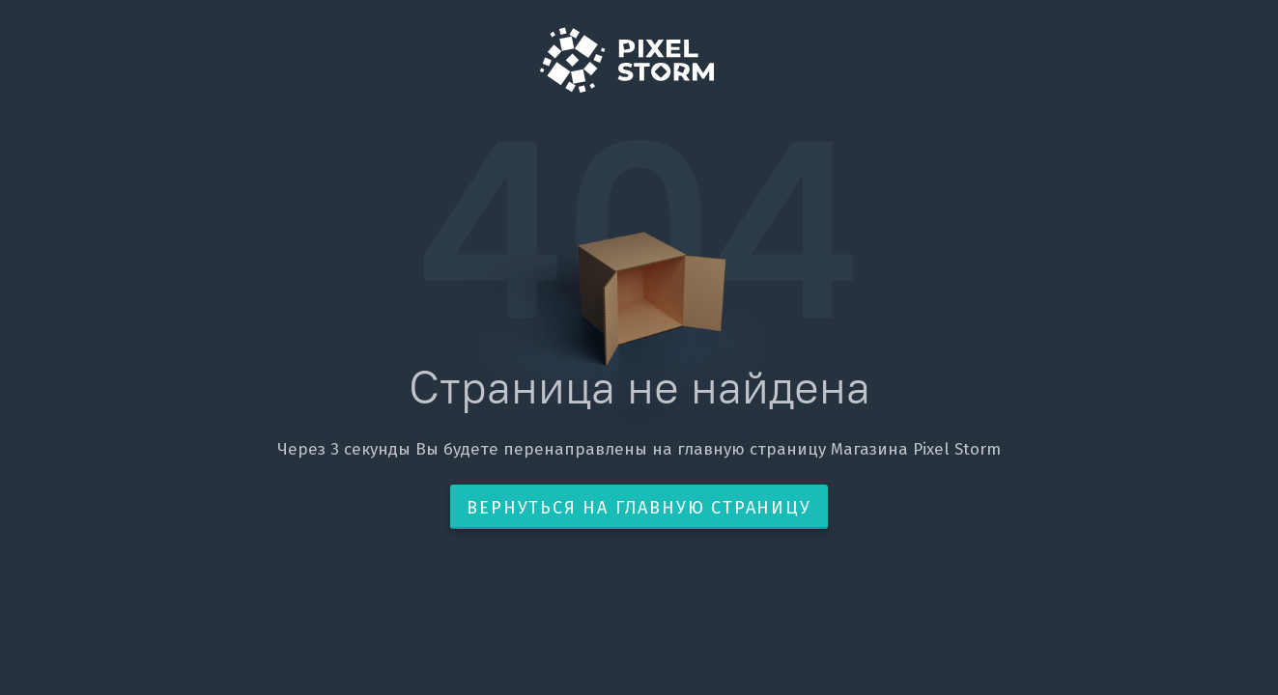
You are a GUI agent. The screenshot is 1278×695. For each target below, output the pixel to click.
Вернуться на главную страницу (638, 507)
